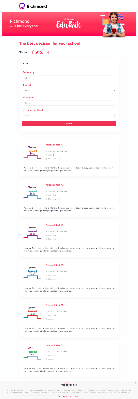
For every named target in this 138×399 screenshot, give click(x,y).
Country (28, 72)
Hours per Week (33, 110)
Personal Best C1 (54, 345)
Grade (28, 97)
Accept (63, 396)
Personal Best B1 (54, 225)
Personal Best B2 (54, 305)
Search (69, 123)
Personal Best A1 (54, 144)
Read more (74, 396)
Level (27, 85)
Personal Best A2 (54, 185)
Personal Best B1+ (54, 265)
